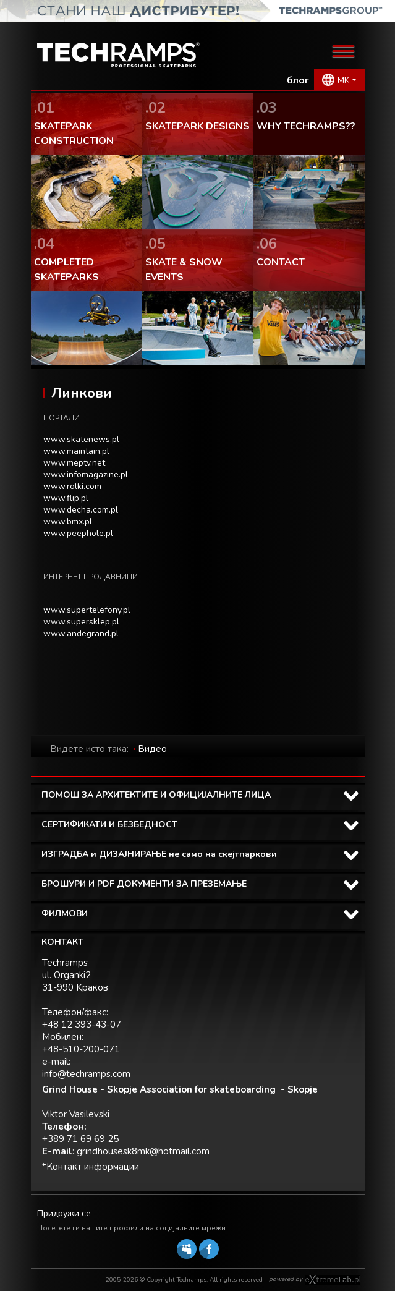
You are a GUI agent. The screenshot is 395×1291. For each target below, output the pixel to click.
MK (343, 80)
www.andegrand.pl (81, 633)
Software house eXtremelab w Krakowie (332, 1280)
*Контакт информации (90, 1167)
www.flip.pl (65, 498)
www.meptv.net (74, 463)
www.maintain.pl (76, 451)
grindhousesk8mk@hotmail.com (143, 1151)
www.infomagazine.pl (85, 474)
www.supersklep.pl (81, 622)
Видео (152, 749)
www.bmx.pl (67, 521)
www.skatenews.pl (81, 439)
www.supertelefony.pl (86, 610)
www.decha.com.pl (80, 510)
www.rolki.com (72, 486)
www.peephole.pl (78, 533)
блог (298, 80)
